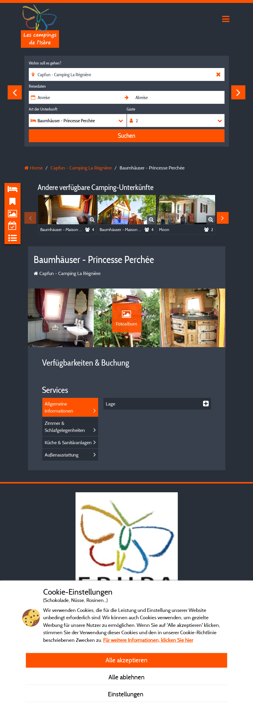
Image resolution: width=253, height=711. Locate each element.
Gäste (131, 109)
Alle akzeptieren (126, 660)
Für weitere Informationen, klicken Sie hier (148, 640)
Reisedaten (37, 86)
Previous (15, 92)
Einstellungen (126, 694)
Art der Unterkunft (43, 109)
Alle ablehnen (126, 677)
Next (238, 92)
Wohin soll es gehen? (45, 63)
